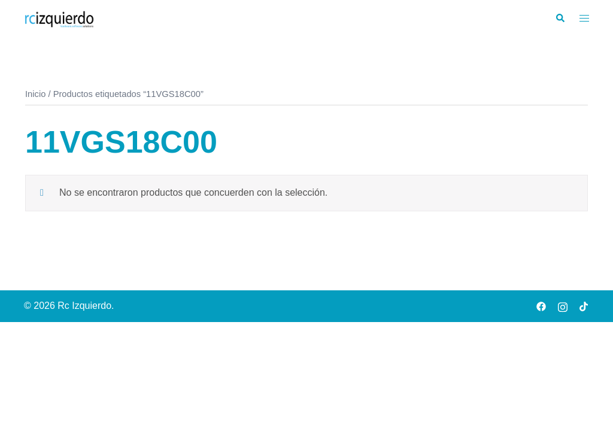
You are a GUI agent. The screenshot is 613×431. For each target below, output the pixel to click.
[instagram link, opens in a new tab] (563, 306)
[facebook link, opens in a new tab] (541, 306)
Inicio (35, 94)
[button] (560, 18)
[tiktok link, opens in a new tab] (584, 306)
